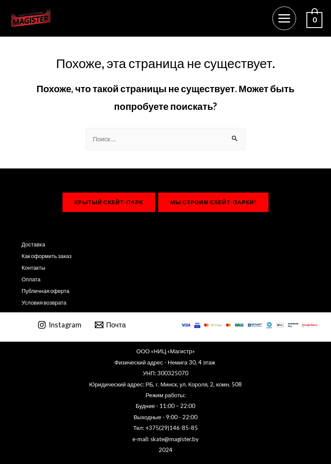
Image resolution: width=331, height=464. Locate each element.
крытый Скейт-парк (109, 202)
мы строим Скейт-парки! (213, 202)
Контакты (33, 267)
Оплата (31, 279)
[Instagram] (59, 325)
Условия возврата (44, 302)
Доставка (33, 244)
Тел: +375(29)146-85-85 (165, 427)
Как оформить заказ (47, 255)
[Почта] (110, 325)
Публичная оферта (45, 290)
